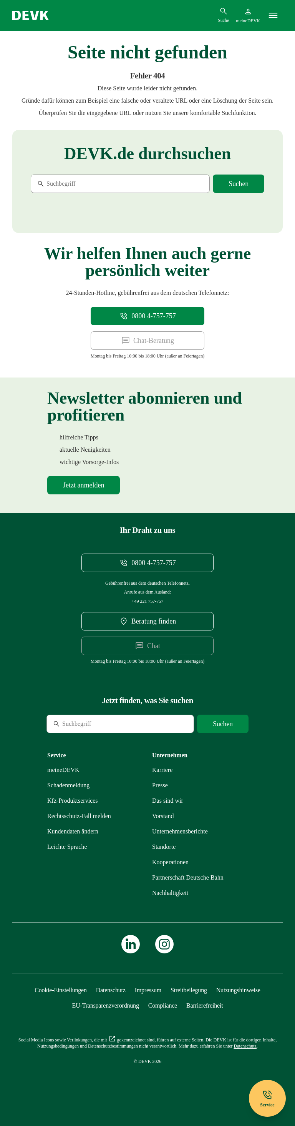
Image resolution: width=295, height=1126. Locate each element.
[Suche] (83, 184)
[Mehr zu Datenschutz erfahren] (111, 990)
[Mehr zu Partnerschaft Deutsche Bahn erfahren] (188, 877)
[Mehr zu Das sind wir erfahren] (167, 800)
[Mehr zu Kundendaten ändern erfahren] (72, 831)
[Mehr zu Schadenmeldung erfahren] (68, 785)
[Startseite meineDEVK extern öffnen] (248, 15)
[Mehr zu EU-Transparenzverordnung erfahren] (105, 1005)
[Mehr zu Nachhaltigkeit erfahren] (170, 893)
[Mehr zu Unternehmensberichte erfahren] (180, 831)
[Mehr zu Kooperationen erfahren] (170, 862)
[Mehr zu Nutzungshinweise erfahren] (238, 990)
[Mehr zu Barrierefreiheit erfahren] (204, 1005)
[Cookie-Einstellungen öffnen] (61, 990)
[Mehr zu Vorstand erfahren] (163, 816)
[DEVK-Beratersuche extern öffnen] (147, 621)
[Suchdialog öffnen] (223, 15)
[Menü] (273, 15)
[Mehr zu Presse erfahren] (160, 785)
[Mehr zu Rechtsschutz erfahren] (79, 816)
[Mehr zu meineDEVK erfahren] (63, 770)
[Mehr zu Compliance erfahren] (162, 1005)
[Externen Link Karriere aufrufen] (162, 770)
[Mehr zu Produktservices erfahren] (72, 800)
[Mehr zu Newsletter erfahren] (83, 485)
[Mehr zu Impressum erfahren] (148, 990)
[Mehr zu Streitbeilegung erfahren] (189, 990)
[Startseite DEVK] (30, 15)
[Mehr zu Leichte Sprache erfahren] (67, 846)
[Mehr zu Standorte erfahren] (164, 846)
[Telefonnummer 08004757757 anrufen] (147, 316)
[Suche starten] (238, 184)
